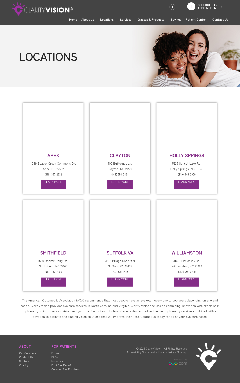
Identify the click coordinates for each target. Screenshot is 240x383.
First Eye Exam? (61, 365)
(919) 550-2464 (120, 174)
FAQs (54, 357)
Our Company (27, 353)
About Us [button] (88, 19)
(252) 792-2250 (186, 271)
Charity (23, 365)
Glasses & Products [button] (152, 19)
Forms (55, 353)
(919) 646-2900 (187, 174)
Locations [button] (107, 19)
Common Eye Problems (65, 369)
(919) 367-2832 (53, 174)
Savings (176, 19)
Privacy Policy (166, 352)
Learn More (53, 181)
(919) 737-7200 (53, 271)
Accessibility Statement (141, 352)
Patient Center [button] (197, 19)
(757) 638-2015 (120, 271)
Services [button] (126, 19)
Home (73, 19)
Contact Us (220, 19)
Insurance (57, 361)
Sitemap (182, 352)
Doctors (24, 361)
